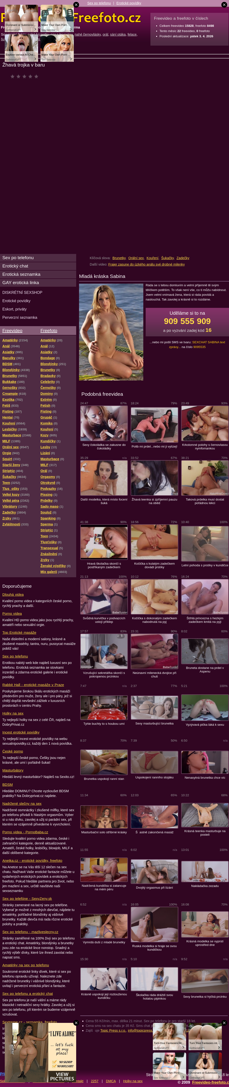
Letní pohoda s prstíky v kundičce (205, 565)
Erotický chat (15, 265)
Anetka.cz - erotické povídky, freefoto (32, 860)
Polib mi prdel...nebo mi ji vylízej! (154, 446)
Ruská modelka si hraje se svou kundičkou (154, 947)
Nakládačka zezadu (205, 886)
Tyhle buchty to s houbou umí (104, 723)
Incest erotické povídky (21, 732)
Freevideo (12, 330)
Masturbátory (12, 770)
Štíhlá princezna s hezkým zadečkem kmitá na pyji (205, 620)
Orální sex (136, 258)
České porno (12, 751)
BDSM (7, 784)
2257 (95, 1081)
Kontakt (77, 1081)
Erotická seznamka (21, 274)
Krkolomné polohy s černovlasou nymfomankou (205, 446)
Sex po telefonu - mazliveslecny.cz (30, 932)
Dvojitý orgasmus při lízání (154, 887)
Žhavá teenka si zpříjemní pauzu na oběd (154, 501)
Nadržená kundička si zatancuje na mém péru (104, 887)
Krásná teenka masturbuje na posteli (205, 832)
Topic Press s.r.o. (113, 1030)
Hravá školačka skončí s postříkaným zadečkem (104, 565)
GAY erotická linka (20, 282)
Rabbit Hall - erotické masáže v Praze (33, 685)
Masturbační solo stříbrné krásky (104, 832)
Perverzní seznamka (19, 317)
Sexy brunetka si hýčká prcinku (205, 996)
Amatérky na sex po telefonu (25, 965)
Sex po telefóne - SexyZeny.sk (27, 898)
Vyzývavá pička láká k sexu (205, 724)
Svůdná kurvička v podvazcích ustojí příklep (104, 620)
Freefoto (48, 330)
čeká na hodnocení (26, 76)
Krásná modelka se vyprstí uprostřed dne (205, 943)
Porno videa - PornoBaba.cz (25, 832)
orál (105, 34)
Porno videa (12, 613)
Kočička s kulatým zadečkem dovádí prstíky (154, 565)
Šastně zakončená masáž (154, 832)
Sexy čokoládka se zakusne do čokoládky (104, 446)
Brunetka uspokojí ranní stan (104, 779)
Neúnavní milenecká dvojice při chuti (154, 674)
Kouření (153, 258)
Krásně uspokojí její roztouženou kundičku (104, 996)
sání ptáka (118, 34)
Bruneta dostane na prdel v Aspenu (205, 669)
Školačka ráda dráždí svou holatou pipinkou (154, 996)
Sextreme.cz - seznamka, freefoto (29, 1022)
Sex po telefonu (99, 3)
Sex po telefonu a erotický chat (27, 994)
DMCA (111, 1081)
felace (132, 34)
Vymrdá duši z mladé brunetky (104, 942)
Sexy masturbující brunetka (154, 723)
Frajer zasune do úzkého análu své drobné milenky (146, 264)
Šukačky (167, 258)
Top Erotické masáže (19, 632)
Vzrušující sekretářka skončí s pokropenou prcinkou (104, 674)
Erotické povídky (128, 3)
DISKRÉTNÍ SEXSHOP (22, 292)
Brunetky (118, 258)
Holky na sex (13, 713)
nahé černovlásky (88, 34)
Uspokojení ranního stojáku (154, 777)
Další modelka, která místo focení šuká (104, 501)
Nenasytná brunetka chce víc (205, 777)
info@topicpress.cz (142, 1030)
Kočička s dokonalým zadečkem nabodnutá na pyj (154, 620)
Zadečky (183, 258)
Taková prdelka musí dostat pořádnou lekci (205, 501)
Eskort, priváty (14, 309)
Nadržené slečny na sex (21, 803)
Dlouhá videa (13, 594)
